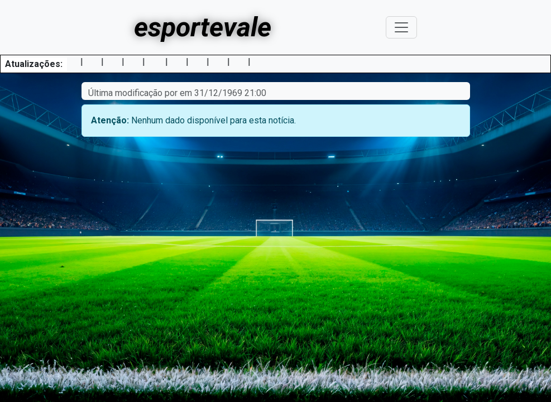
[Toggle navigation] (401, 27)
